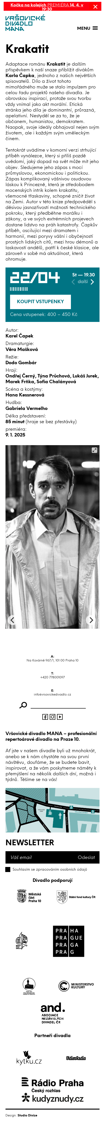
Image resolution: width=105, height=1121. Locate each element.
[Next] (91, 281)
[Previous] (13, 620)
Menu (83, 28)
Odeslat (86, 857)
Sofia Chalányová (56, 382)
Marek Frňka (19, 382)
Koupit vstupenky (40, 302)
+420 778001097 (52, 677)
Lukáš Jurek (85, 376)
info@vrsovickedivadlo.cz (52, 694)
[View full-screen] (94, 450)
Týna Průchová (54, 376)
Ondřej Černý (20, 376)
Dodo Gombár (21, 363)
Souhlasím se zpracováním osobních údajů (50, 869)
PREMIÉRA (47, 7)
